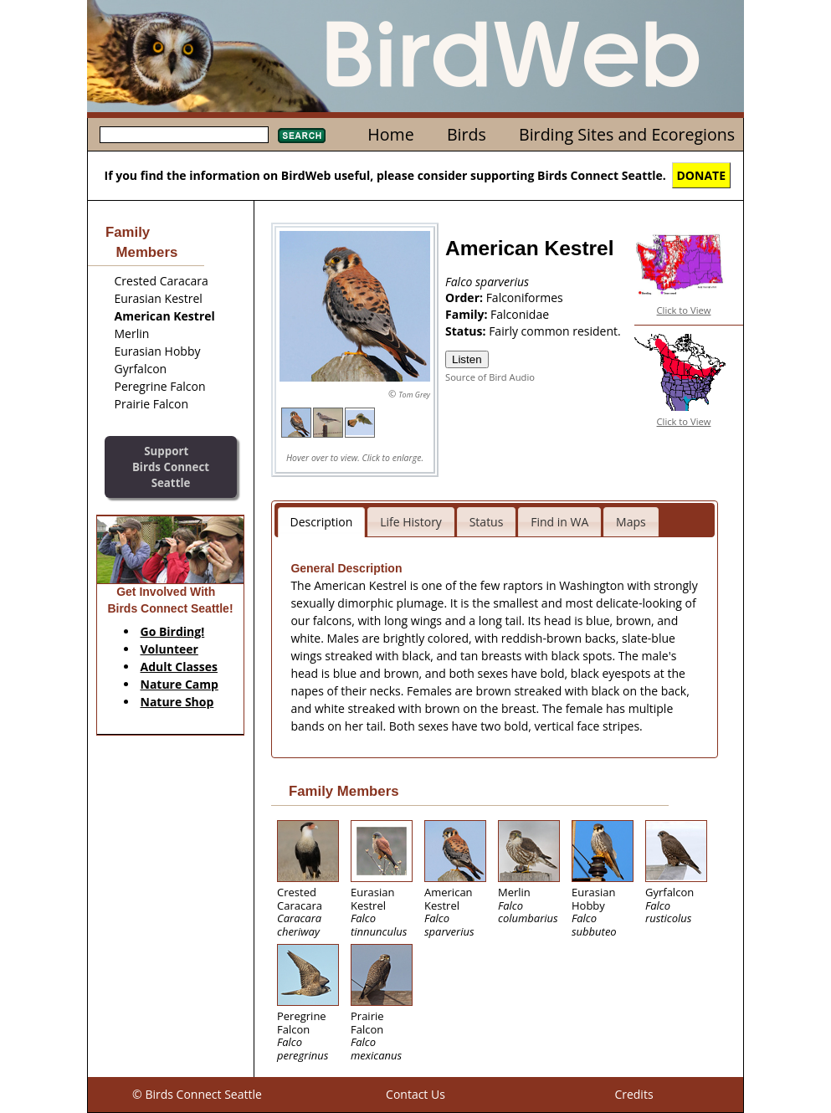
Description (321, 522)
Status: (467, 331)
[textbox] (184, 134)
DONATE (701, 175)
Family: (467, 314)
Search (302, 135)
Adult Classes (179, 666)
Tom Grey (414, 394)
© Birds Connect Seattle (197, 1094)
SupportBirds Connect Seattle (170, 467)
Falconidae (519, 314)
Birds (466, 134)
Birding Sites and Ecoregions (627, 134)
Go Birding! (173, 631)
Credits (633, 1094)
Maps (631, 522)
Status (486, 522)
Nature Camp (179, 684)
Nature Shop (177, 702)
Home (390, 134)
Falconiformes (524, 297)
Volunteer (169, 649)
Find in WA (559, 522)
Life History (411, 522)
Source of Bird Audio (490, 377)
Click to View (684, 310)
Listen (467, 359)
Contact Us (415, 1094)
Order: (465, 297)
